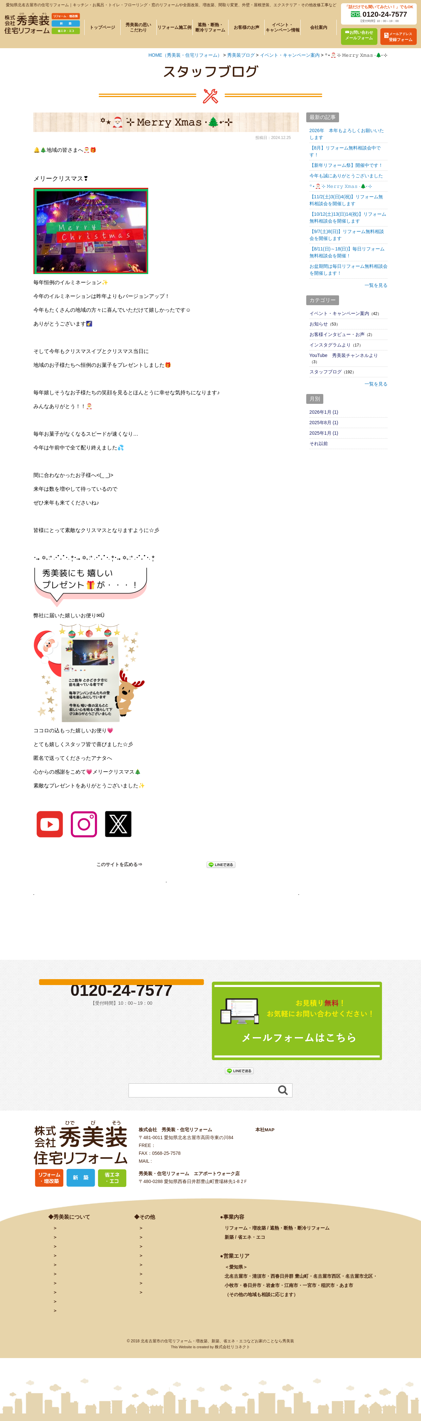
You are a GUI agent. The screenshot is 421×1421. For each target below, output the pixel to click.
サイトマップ (157, 1321)
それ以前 (319, 443)
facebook (153, 1285)
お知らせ (319, 323)
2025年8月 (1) (324, 422)
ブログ (150, 1275)
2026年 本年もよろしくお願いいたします (347, 134)
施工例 (75, 1285)
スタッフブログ (326, 371)
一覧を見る (376, 285)
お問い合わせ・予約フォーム (173, 1257)
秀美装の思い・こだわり (82, 1275)
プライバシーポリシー (166, 1312)
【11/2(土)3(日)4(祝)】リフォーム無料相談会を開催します (346, 200)
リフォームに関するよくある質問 (91, 1330)
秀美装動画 (154, 1303)
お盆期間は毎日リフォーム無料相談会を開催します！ (349, 270)
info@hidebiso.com (172, 1190)
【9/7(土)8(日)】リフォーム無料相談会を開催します (347, 235)
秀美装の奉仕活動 (75, 1321)
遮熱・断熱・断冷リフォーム (210, 27)
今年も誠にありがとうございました (346, 175)
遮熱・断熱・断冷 (87, 1294)
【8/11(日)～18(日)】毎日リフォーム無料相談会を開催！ (347, 252)
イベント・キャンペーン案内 (339, 313)
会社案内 (318, 27)
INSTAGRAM (157, 1294)
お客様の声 (68, 1312)
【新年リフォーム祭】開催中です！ (346, 165)
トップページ (102, 27)
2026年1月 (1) (324, 412)
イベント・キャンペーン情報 (283, 27)
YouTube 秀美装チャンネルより (344, 355)
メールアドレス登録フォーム (173, 1266)
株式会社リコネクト (232, 1376)
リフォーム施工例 (174, 27)
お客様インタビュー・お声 (337, 334)
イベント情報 (71, 1303)
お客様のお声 (246, 27)
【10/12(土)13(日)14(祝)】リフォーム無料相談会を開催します (348, 217)
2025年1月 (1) (324, 433)
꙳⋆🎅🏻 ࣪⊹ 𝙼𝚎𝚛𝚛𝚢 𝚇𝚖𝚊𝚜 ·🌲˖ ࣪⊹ (341, 186)
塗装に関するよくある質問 (84, 1340)
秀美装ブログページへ (166, 884)
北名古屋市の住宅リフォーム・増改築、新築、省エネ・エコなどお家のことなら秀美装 (217, 1370)
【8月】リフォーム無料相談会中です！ (345, 151)
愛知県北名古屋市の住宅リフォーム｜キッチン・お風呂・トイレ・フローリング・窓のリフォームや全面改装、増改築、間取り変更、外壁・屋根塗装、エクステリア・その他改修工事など (171, 5)
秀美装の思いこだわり (138, 27)
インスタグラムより (330, 344)
